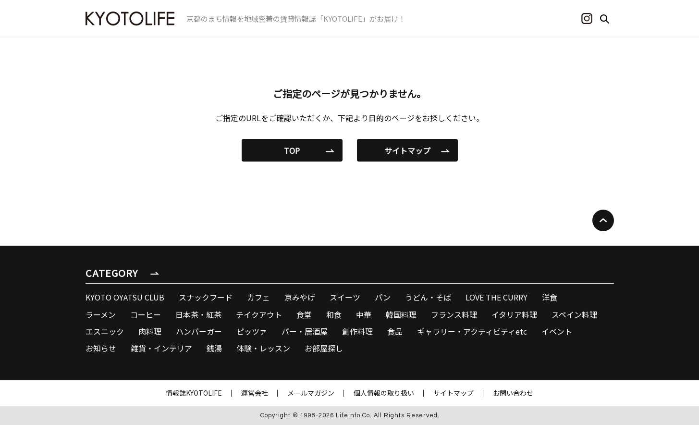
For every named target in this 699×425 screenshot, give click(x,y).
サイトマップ (407, 150)
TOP (292, 150)
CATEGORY (112, 273)
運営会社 (254, 393)
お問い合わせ (513, 393)
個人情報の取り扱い (384, 393)
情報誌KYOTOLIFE (194, 393)
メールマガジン (310, 393)
